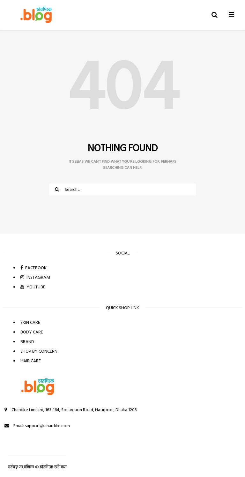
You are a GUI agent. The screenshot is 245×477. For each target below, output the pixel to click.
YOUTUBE (32, 287)
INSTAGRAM (35, 277)
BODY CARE (31, 332)
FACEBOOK (33, 267)
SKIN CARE (30, 322)
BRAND (27, 341)
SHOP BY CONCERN (38, 351)
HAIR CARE (30, 360)
